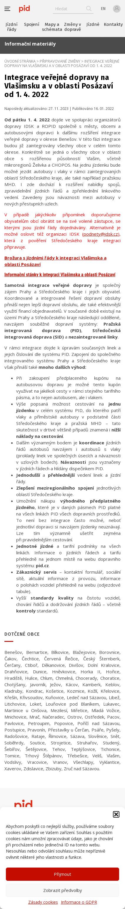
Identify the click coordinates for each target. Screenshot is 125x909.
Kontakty (113, 24)
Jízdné (92, 24)
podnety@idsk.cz (101, 234)
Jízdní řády (12, 27)
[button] (116, 814)
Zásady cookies (43, 902)
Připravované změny (60, 61)
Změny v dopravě (72, 27)
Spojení (31, 24)
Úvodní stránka (20, 61)
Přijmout (62, 874)
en (103, 8)
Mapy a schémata (52, 27)
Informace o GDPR (79, 902)
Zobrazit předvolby (62, 890)
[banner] (24, 9)
